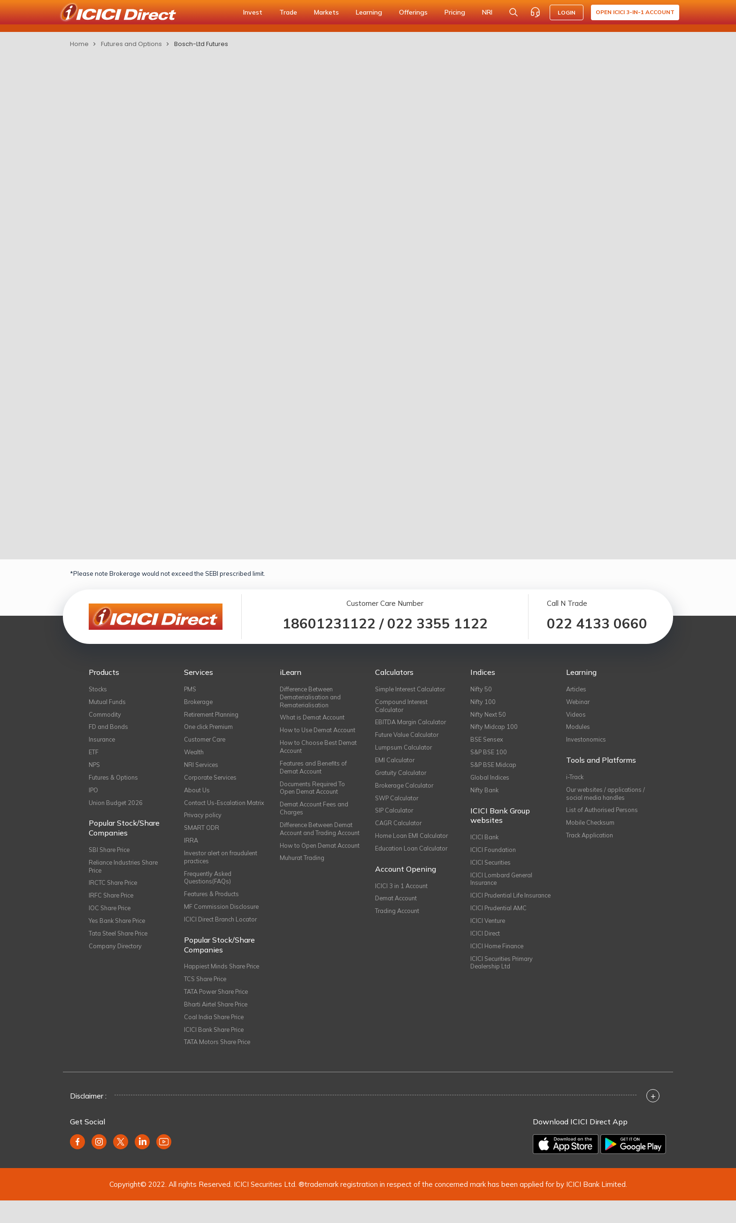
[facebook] (77, 1164)
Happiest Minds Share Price (224, 985)
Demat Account (397, 906)
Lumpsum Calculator (404, 750)
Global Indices (490, 780)
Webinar (578, 702)
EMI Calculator (395, 763)
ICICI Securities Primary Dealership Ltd (503, 981)
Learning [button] (369, 12)
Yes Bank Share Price (120, 929)
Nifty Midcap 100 (494, 728)
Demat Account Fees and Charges (316, 814)
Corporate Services (212, 780)
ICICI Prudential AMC (499, 924)
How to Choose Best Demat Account (320, 750)
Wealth (194, 755)
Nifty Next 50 (488, 715)
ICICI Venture (488, 937)
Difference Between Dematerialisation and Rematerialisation (312, 697)
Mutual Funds (107, 702)
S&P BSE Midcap (494, 768)
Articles (577, 689)
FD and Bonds (109, 728)
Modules (578, 728)
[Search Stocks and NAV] (513, 12)
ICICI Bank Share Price (216, 1050)
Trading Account (398, 919)
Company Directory (117, 955)
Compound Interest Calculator (402, 706)
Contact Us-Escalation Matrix (216, 811)
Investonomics (587, 741)
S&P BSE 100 (489, 755)
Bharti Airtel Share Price (219, 1024)
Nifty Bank (484, 793)
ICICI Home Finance (498, 963)
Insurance (103, 741)
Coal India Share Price (216, 1037)
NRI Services (202, 768)
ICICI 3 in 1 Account (402, 893)
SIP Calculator (395, 815)
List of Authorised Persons (604, 814)
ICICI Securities (491, 868)
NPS (95, 768)
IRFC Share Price (113, 902)
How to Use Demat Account (319, 732)
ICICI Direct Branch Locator (222, 937)
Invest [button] (252, 12)
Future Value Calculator (408, 737)
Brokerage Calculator (406, 789)
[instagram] (99, 1164)
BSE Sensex (488, 741)
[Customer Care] (535, 12)
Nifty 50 (481, 689)
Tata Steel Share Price (121, 941)
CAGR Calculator (399, 828)
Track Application (591, 840)
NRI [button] (487, 12)
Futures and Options (131, 44)
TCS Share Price (207, 998)
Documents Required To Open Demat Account (314, 792)
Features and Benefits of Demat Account (315, 771)
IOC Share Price (112, 916)
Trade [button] (288, 12)
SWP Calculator (398, 802)
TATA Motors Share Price (220, 1064)
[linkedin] (142, 1164)
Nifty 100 (483, 702)
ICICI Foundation (493, 855)
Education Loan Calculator (412, 855)
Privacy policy (204, 828)
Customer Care (205, 741)
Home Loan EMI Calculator (412, 841)
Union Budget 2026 (116, 807)
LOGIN (566, 12)
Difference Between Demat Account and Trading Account (319, 840)
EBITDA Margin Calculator (412, 724)
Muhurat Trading (303, 883)
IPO (94, 793)
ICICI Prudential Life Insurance (498, 907)
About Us (197, 793)
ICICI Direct (486, 950)
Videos (576, 715)
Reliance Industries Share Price (126, 872)
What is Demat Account (314, 719)
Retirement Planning (213, 715)
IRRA (191, 855)
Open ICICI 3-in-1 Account (635, 11)
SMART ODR (202, 841)
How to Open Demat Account (309, 866)
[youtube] (163, 1164)
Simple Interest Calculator (412, 689)
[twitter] (120, 1164)
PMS (191, 689)
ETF (94, 755)
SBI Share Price (111, 855)
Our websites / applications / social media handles (606, 797)
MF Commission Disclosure (222, 924)
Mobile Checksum (591, 827)
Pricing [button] (455, 12)
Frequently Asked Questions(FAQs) (209, 894)
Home (79, 44)
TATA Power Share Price (219, 1011)
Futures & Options (114, 780)
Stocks (98, 689)
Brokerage (199, 702)
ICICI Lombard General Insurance (502, 885)
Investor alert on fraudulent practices (222, 872)
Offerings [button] (413, 12)
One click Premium (210, 728)
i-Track (575, 779)
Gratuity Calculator (401, 776)
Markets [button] (326, 12)
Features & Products (213, 911)
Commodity (105, 715)
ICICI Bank (484, 841)
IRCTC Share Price (115, 889)
